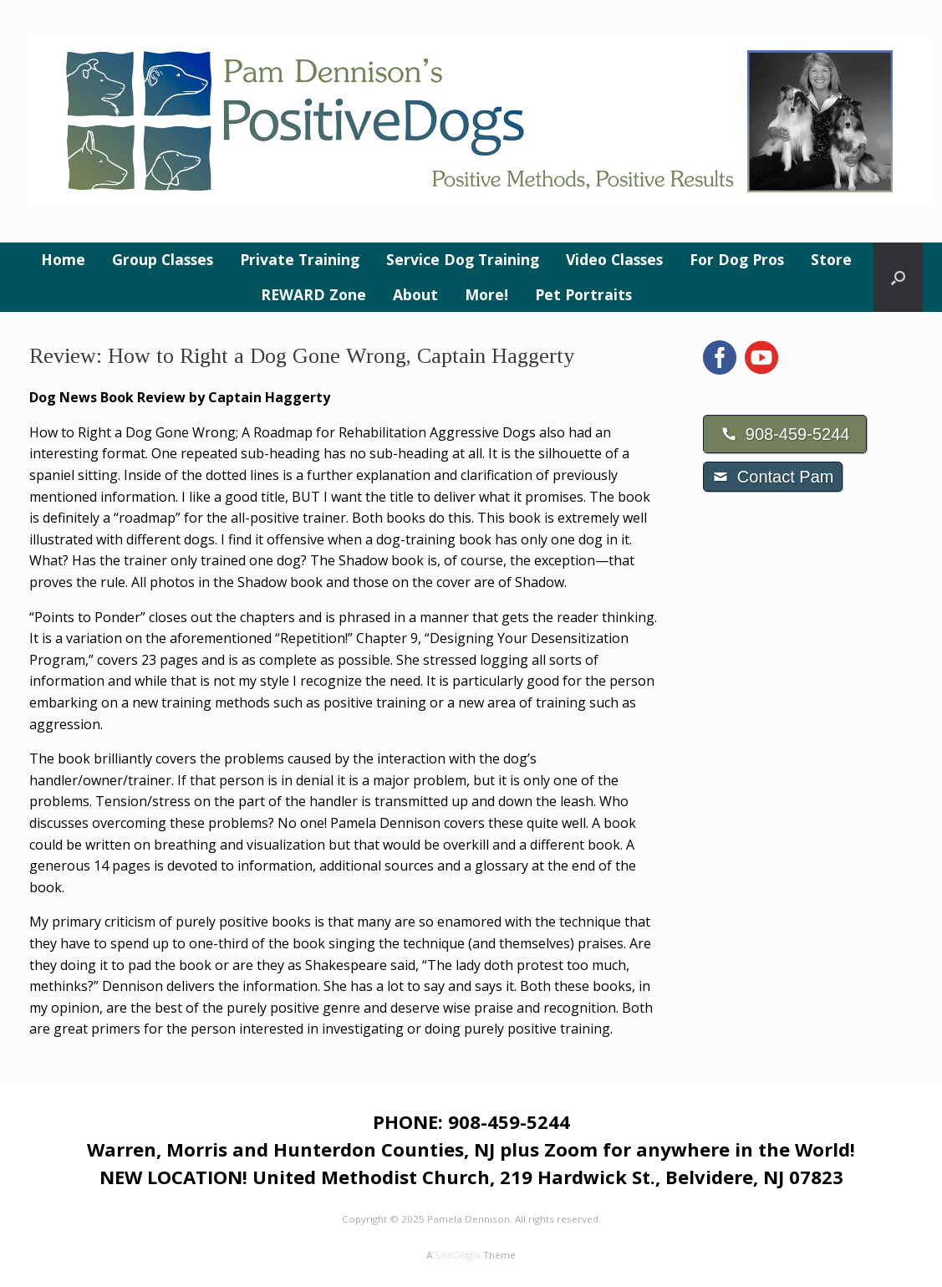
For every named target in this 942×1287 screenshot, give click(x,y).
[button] (898, 277)
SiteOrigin (458, 1255)
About (415, 294)
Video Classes (614, 259)
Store (831, 259)
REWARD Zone (313, 294)
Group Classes (162, 259)
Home (63, 259)
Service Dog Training (462, 259)
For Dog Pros (737, 259)
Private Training (299, 259)
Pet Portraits (583, 294)
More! (486, 294)
